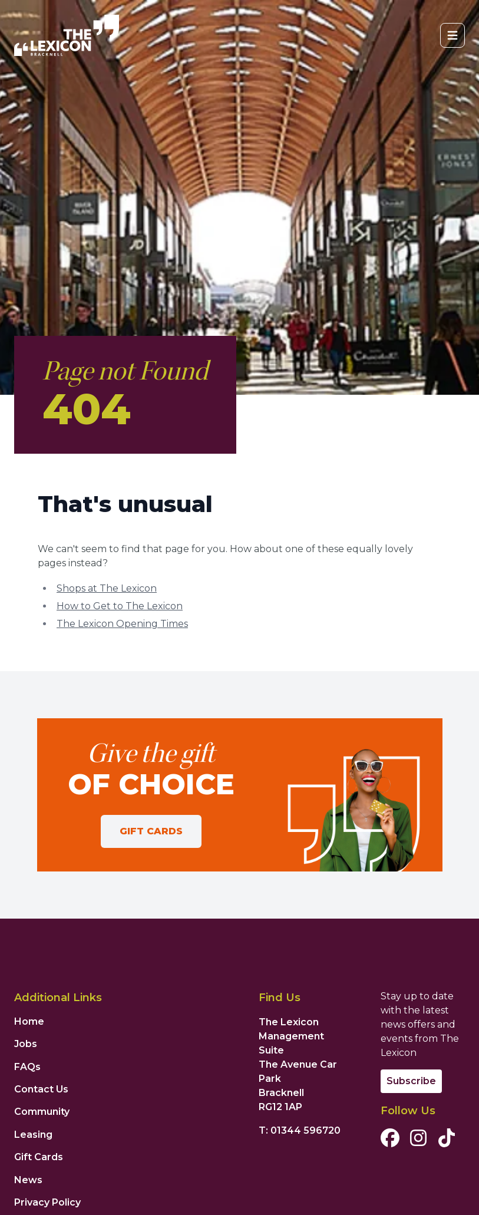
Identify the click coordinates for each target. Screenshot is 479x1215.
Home (29, 1021)
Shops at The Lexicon (107, 588)
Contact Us (41, 1089)
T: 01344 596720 (300, 1130)
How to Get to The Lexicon (120, 606)
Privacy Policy (47, 1202)
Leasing (33, 1134)
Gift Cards (151, 831)
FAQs (27, 1066)
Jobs (25, 1043)
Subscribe (411, 1081)
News (28, 1180)
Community (42, 1111)
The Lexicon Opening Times (122, 623)
